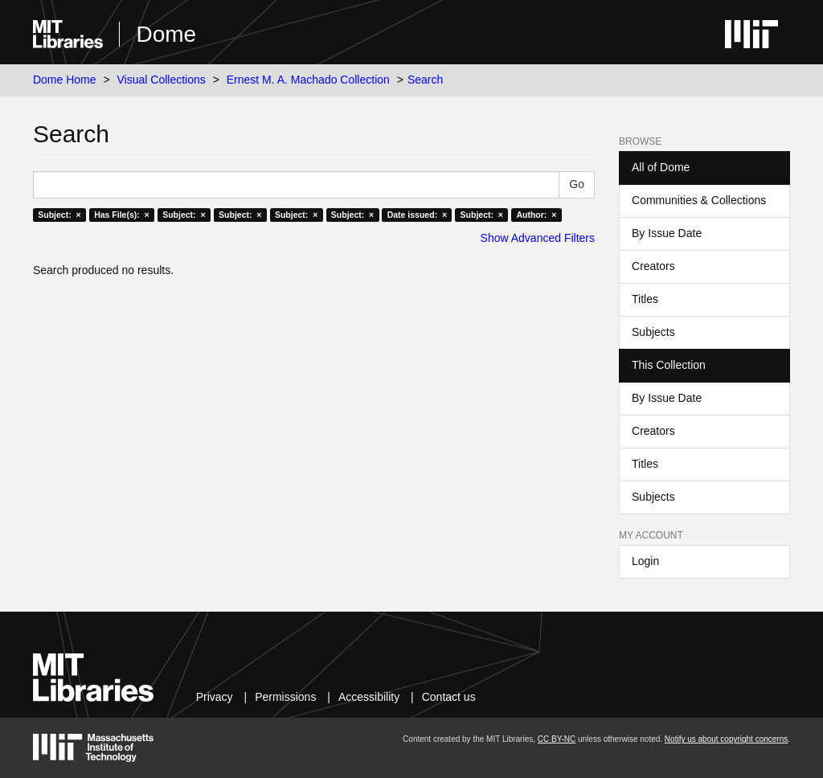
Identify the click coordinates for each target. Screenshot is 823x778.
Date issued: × (417, 214)
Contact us (449, 696)
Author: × (536, 214)
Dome (166, 34)
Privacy (214, 696)
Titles (645, 299)
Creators (653, 266)
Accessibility (368, 696)
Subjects (653, 332)
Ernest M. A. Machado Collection (308, 79)
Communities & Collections (699, 200)
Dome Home (64, 79)
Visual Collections (161, 79)
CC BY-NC (556, 739)
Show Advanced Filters (538, 237)
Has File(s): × (121, 214)
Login (645, 561)
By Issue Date (667, 233)
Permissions (285, 696)
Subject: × (59, 214)
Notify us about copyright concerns (726, 739)
